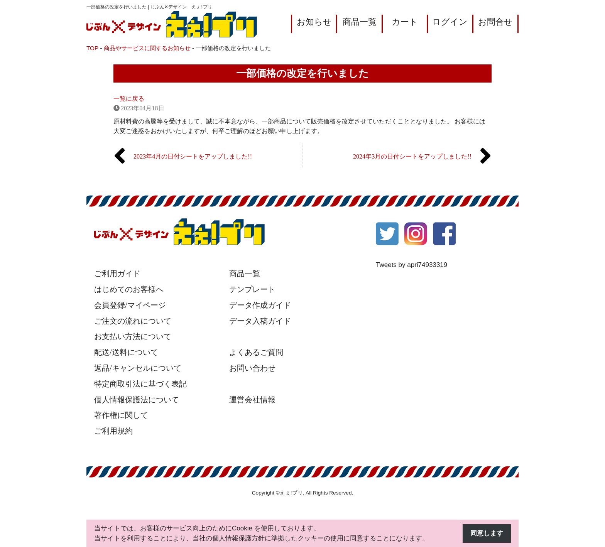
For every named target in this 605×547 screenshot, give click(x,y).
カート (405, 22)
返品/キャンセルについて (137, 368)
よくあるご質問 (256, 352)
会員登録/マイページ (130, 305)
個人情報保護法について (136, 399)
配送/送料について (126, 352)
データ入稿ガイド (260, 321)
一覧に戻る (128, 98)
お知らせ (314, 22)
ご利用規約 (113, 431)
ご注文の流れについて (132, 321)
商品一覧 (360, 22)
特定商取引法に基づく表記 (140, 384)
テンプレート (252, 289)
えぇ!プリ (291, 493)
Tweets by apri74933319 (411, 264)
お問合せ (495, 22)
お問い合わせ (252, 368)
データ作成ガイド (260, 305)
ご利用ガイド (117, 273)
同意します (486, 533)
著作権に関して (121, 415)
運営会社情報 (252, 399)
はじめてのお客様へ (129, 289)
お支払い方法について (132, 336)
